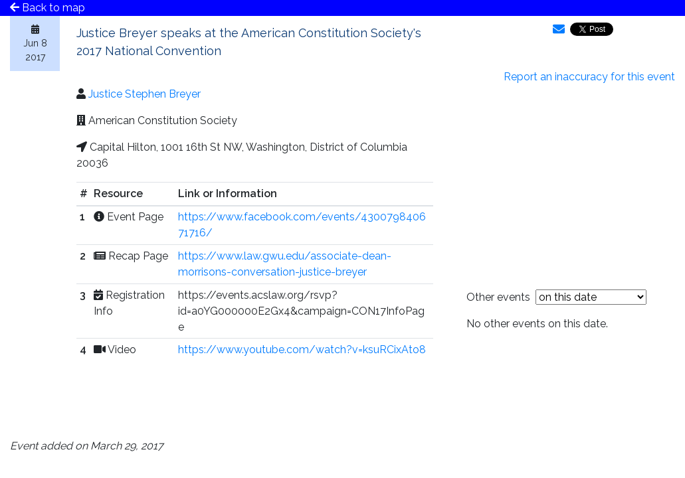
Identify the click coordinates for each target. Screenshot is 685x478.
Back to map (47, 7)
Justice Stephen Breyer (144, 94)
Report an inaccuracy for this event (589, 76)
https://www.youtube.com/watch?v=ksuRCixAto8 (302, 349)
